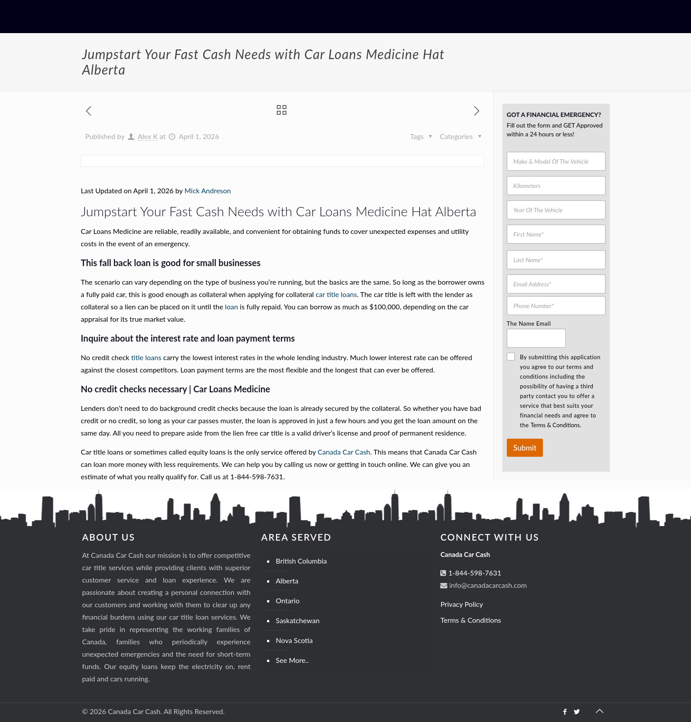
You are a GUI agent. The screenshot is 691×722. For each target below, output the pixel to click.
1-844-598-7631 (473, 572)
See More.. (292, 660)
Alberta (287, 580)
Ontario (288, 600)
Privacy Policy (461, 604)
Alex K (147, 136)
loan (231, 306)
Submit (524, 447)
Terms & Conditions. (556, 425)
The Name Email (529, 323)
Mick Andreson (208, 190)
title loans (146, 357)
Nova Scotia (294, 640)
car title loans (336, 294)
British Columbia (301, 561)
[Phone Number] (556, 305)
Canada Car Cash (344, 451)
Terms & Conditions (470, 620)
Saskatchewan (297, 620)
